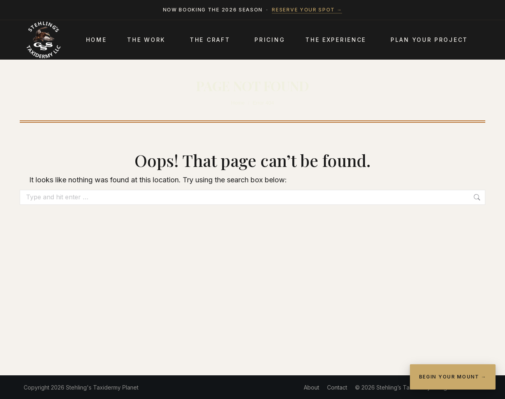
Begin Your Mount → (452, 377)
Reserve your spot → (307, 10)
